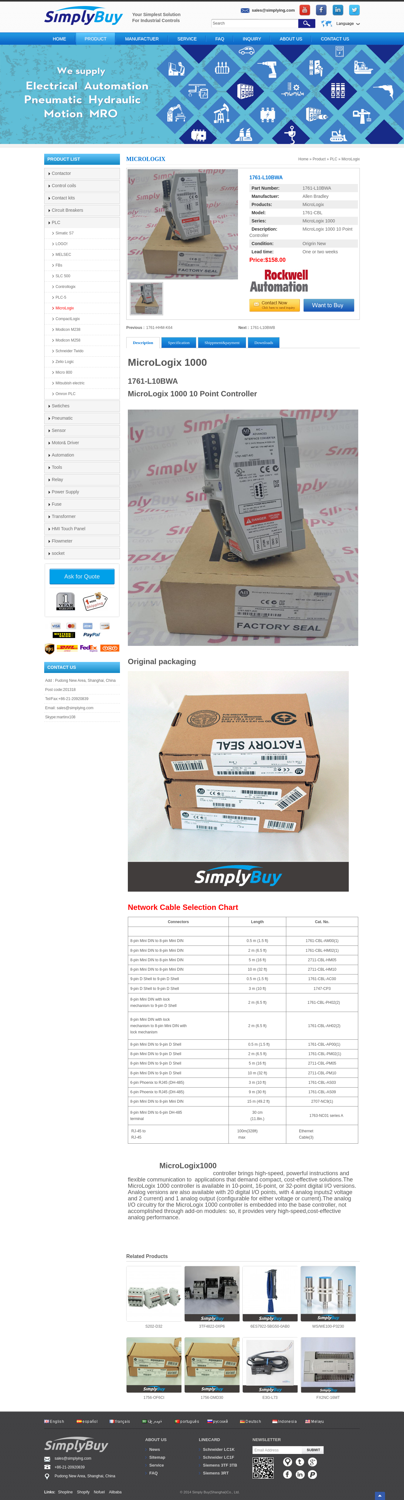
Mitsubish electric (70, 383)
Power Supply (65, 491)
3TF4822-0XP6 (212, 1297)
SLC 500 (63, 276)
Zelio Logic (65, 361)
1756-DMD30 (212, 1368)
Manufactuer (142, 38)
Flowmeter (62, 540)
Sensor (59, 430)
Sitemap (157, 1457)
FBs (59, 265)
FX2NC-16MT (328, 1368)
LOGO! (62, 244)
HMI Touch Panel (68, 528)
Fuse (57, 504)
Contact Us (335, 38)
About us (156, 1439)
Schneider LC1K (219, 1449)
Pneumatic (62, 418)
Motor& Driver (65, 442)
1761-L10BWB (263, 327)
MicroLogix (351, 159)
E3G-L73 (270, 1368)
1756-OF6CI (153, 1368)
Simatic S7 (65, 233)
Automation (63, 454)
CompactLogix (68, 319)
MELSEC (63, 254)
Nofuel (99, 1492)
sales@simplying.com (75, 708)
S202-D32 (153, 1297)
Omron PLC (65, 394)
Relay (57, 479)
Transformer (64, 516)
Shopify (83, 1492)
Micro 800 (64, 372)
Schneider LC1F (218, 1457)
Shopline (65, 1492)
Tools (57, 467)
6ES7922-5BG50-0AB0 (270, 1297)
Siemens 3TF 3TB (220, 1465)
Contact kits (63, 197)
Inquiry (252, 38)
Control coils (64, 185)
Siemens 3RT (216, 1473)
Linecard (209, 1439)
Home (59, 38)
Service (187, 38)
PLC (333, 159)
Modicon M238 (68, 329)
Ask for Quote (82, 576)
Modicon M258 (68, 340)
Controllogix (65, 286)
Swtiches (60, 405)
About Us (291, 38)
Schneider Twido (70, 351)
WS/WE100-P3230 (328, 1297)
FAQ (219, 38)
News (154, 1449)
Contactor (61, 173)
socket (58, 553)
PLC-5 (61, 297)
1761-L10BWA (317, 188)
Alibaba (115, 1492)
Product (95, 38)
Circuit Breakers (67, 210)
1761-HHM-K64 (159, 327)
